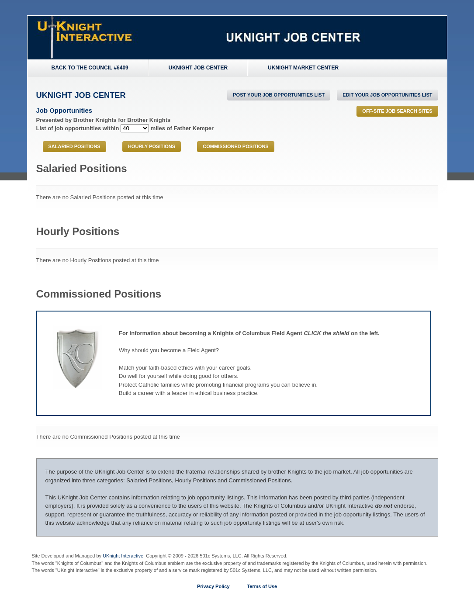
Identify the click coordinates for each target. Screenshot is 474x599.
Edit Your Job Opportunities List (387, 94)
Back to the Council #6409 (90, 68)
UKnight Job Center (198, 68)
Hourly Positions (151, 146)
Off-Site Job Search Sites (397, 111)
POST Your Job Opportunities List (279, 94)
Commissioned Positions (235, 146)
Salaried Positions (74, 146)
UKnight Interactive (123, 555)
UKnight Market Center (303, 68)
